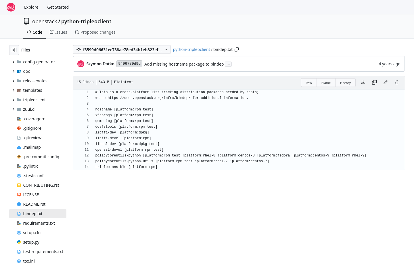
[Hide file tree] (14, 50)
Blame (326, 83)
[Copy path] (237, 49)
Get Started (58, 7)
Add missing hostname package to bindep (184, 64)
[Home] (11, 7)
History (345, 83)
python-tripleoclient (86, 21)
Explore (31, 7)
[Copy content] (374, 82)
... (228, 64)
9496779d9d (129, 64)
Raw (309, 83)
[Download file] (363, 82)
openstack (44, 21)
